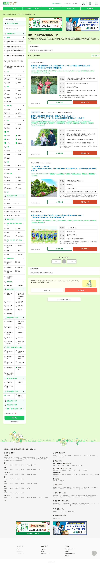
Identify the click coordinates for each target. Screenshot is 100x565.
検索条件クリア (14, 421)
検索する (14, 418)
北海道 (6, 455)
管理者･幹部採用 (52, 71)
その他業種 (56, 479)
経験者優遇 (83, 71)
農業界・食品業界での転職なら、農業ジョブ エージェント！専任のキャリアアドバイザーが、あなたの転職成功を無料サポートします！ (58, 117)
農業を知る (70, 8)
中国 (5, 486)
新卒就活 (51, 8)
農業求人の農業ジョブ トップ (9, 14)
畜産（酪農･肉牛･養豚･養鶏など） (63, 463)
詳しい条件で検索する (64, 299)
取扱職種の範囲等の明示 (70, 553)
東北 (5, 463)
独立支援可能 (91, 71)
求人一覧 (13, 8)
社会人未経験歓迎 (47, 121)
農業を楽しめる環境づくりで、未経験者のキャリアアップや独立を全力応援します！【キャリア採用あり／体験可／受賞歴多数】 (61, 66)
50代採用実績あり (62, 121)
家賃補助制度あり (86, 121)
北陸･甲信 (7, 472)
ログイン (47, 290)
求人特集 (90, 8)
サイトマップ (19, 551)
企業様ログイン (20, 553)
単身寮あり (90, 123)
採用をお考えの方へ (45, 553)
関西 (19, 14)
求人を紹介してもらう (32, 8)
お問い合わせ (44, 549)
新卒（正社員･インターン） (42, 173)
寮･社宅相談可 (41, 125)
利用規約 (67, 551)
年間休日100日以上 (75, 71)
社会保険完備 (46, 73)
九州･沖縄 (7, 496)
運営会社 (67, 555)
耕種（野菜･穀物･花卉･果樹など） (63, 468)
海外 (5, 500)
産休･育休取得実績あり (37, 73)
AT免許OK (59, 71)
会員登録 (81, 290)
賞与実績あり (66, 71)
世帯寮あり (34, 125)
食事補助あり (34, 123)
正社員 (33, 71)
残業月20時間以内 (43, 123)
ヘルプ (18, 549)
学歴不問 (45, 71)
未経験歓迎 (38, 71)
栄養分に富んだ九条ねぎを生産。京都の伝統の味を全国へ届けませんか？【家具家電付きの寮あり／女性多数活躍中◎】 (57, 216)
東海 (5, 477)
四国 (5, 491)
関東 (5, 468)
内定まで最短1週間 (62, 220)
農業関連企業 (56, 473)
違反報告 (43, 551)
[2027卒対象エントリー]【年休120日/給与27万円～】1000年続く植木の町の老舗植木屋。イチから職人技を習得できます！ (64, 168)
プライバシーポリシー (69, 549)
